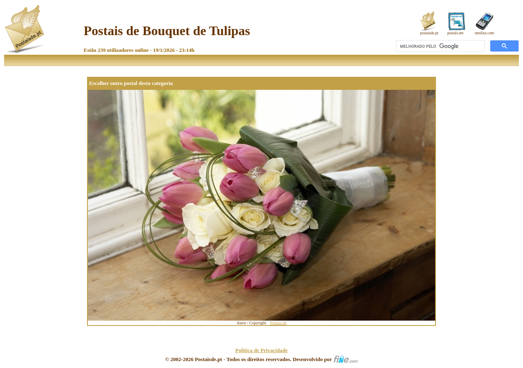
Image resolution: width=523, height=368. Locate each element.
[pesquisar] (439, 46)
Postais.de (278, 323)
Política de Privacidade (261, 350)
